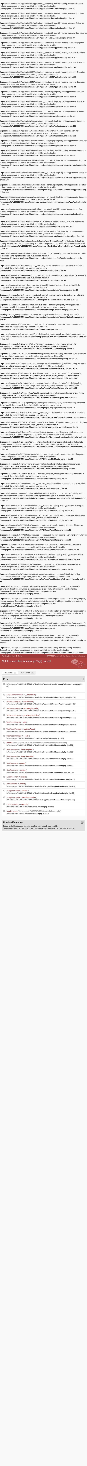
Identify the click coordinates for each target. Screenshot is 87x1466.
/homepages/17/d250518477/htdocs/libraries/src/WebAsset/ (38, 697)
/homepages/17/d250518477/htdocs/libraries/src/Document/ (37, 745)
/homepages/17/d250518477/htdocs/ (25, 813)
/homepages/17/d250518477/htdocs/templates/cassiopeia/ (33, 738)
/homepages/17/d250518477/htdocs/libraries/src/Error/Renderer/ (38, 779)
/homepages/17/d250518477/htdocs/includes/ (28, 807)
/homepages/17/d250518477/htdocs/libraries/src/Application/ (38, 800)
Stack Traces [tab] (27, 673)
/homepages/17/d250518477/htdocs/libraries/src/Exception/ (38, 786)
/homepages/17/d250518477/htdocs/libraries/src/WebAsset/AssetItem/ (43, 684)
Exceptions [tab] (10, 673)
